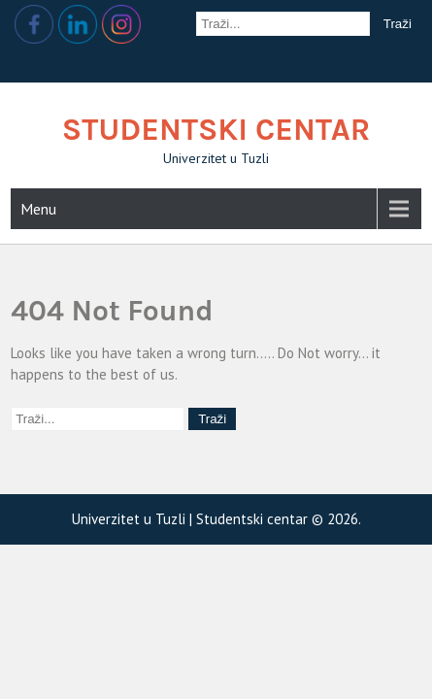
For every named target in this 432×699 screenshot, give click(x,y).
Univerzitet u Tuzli (130, 519)
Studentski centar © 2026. (278, 519)
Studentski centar (216, 130)
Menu (38, 208)
